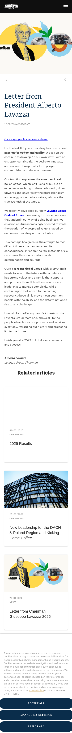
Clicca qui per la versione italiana (26, 139)
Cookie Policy (36, 690)
